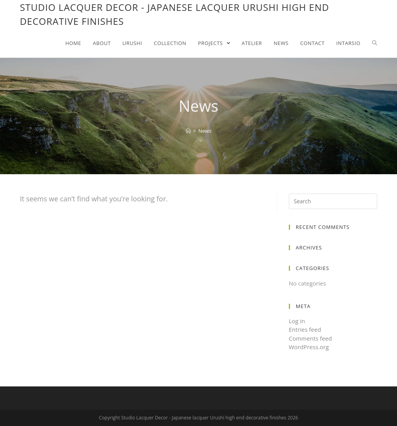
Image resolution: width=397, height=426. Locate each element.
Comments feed (310, 338)
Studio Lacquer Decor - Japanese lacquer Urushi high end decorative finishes (174, 14)
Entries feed (305, 329)
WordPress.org (309, 347)
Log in (297, 321)
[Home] (188, 130)
